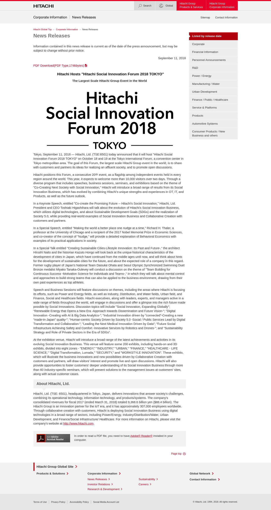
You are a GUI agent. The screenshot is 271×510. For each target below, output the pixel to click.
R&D (195, 67)
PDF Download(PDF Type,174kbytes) (58, 65)
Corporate (198, 44)
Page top (176, 453)
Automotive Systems (205, 123)
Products (197, 115)
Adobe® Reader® (141, 435)
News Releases (51, 35)
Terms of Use (40, 502)
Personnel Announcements (209, 60)
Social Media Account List (106, 502)
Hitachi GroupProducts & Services (191, 5)
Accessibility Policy (79, 502)
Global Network (200, 473)
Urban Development (204, 91)
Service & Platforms (204, 107)
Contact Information (226, 17)
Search (145, 6)
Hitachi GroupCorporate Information (221, 5)
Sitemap (205, 17)
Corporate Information (67, 29)
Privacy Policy (58, 502)
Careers (144, 484)
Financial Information (205, 52)
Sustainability (147, 479)
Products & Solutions (51, 473)
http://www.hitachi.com (78, 423)
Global (166, 6)
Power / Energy (202, 75)
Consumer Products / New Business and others (208, 133)
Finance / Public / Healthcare (210, 99)
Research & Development (104, 489)
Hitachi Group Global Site (55, 466)
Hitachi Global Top (42, 29)
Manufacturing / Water (206, 83)
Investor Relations (99, 484)
